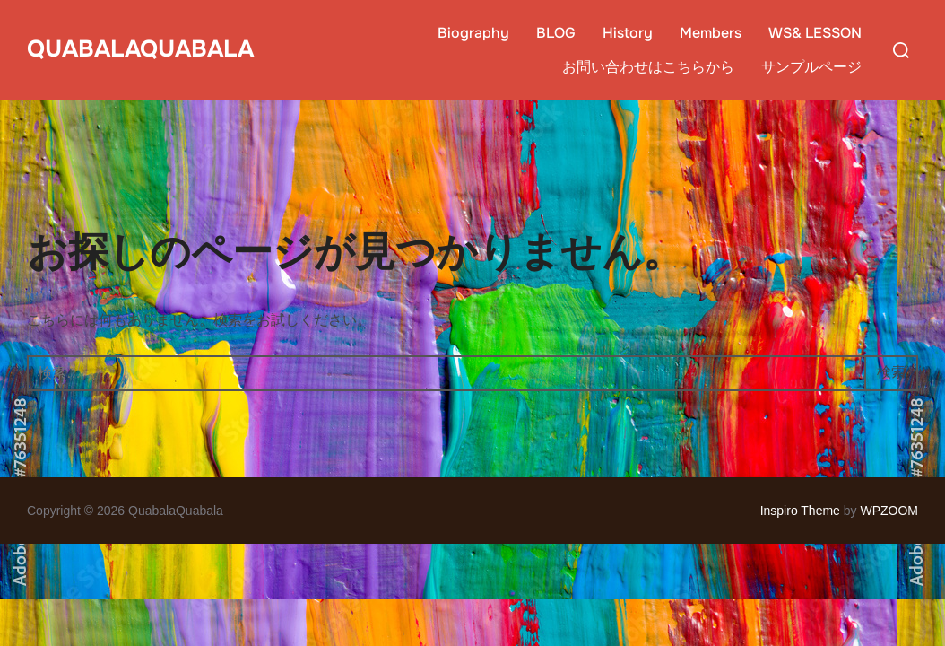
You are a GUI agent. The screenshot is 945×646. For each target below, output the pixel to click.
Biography (473, 32)
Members (710, 32)
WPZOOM (889, 510)
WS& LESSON (815, 32)
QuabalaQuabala (140, 49)
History (628, 32)
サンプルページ (811, 66)
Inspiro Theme (800, 510)
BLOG (556, 32)
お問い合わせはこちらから (648, 66)
